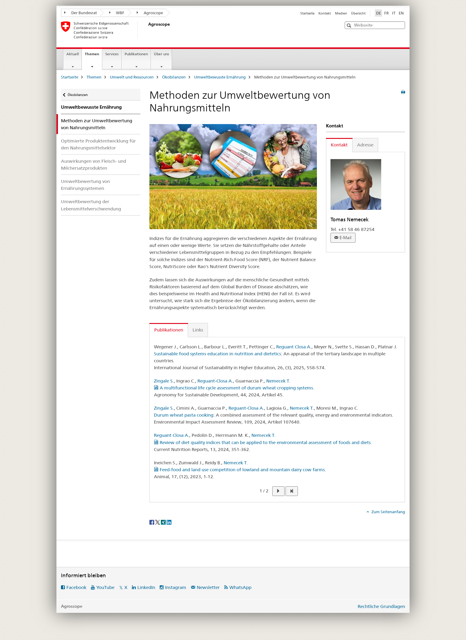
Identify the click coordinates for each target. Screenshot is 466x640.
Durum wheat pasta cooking (183, 415)
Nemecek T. (278, 381)
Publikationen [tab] (168, 330)
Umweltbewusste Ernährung (220, 77)
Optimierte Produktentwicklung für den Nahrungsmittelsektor (98, 144)
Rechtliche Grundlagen (381, 606)
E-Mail (345, 237)
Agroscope (150, 12)
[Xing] (164, 521)
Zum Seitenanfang (388, 511)
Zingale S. (164, 381)
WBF (117, 12)
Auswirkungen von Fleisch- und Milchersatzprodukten (93, 164)
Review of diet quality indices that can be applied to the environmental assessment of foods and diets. (263, 442)
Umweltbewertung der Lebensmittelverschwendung (91, 205)
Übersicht (358, 13)
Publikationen (136, 54)
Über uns (161, 54)
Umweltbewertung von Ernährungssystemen (85, 184)
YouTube (105, 587)
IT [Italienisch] (393, 13)
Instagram (175, 587)
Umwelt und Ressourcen (132, 77)
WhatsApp (240, 587)
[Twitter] (158, 521)
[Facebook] (152, 521)
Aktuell (72, 54)
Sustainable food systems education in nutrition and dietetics (217, 354)
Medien (341, 13)
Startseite (307, 13)
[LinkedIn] (169, 521)
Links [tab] (198, 330)
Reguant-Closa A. (215, 381)
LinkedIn (146, 587)
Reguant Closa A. (293, 347)
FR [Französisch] (386, 13)
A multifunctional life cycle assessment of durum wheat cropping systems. (234, 388)
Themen (93, 55)
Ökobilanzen (174, 77)
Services (112, 54)
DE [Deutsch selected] (378, 13)
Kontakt (324, 13)
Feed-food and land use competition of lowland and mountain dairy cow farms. (240, 469)
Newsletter (208, 587)
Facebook (76, 587)
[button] (350, 25)
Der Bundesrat (80, 12)
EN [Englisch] (401, 13)
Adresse (365, 145)
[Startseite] (147, 29)
